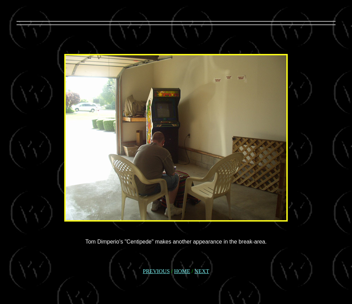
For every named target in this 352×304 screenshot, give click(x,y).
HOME (182, 271)
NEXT (202, 271)
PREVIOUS (156, 271)
